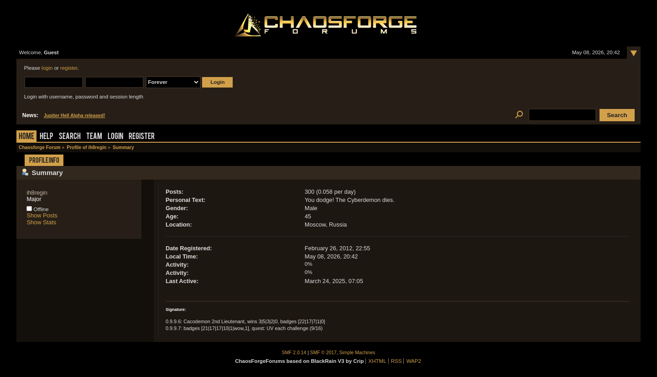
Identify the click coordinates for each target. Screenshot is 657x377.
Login (115, 137)
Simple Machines (357, 352)
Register (142, 137)
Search (70, 137)
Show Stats (41, 222)
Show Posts (41, 215)
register (69, 68)
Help (46, 137)
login (47, 68)
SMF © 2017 (323, 352)
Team (94, 137)
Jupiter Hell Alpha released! (74, 115)
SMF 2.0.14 (294, 352)
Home (26, 137)
